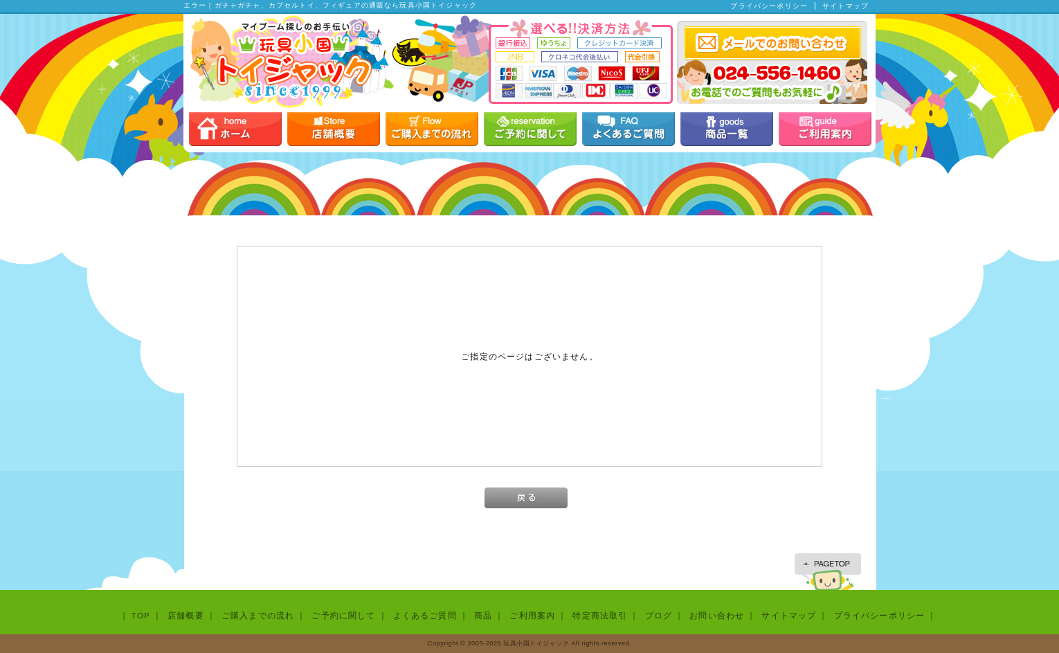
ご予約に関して (343, 615)
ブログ (658, 615)
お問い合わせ (716, 615)
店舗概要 (186, 615)
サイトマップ (845, 6)
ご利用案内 (532, 615)
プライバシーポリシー (769, 6)
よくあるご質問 (425, 615)
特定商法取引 (599, 615)
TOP (141, 615)
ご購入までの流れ (257, 615)
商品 (483, 615)
